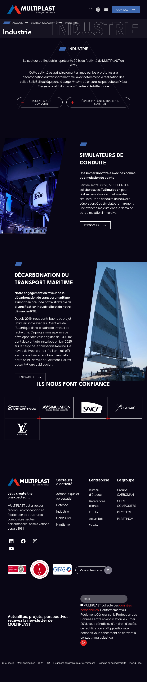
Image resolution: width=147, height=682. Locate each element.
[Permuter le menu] (106, 9)
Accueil (17, 22)
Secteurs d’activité (44, 22)
